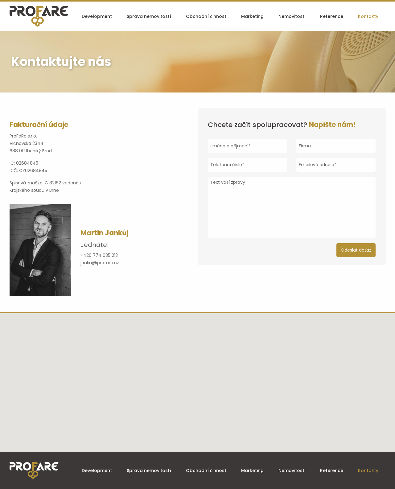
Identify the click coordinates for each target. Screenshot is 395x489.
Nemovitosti (291, 16)
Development (97, 16)
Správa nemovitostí (149, 16)
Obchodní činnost (206, 16)
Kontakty (368, 16)
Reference (331, 16)
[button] (197, 379)
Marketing (252, 16)
